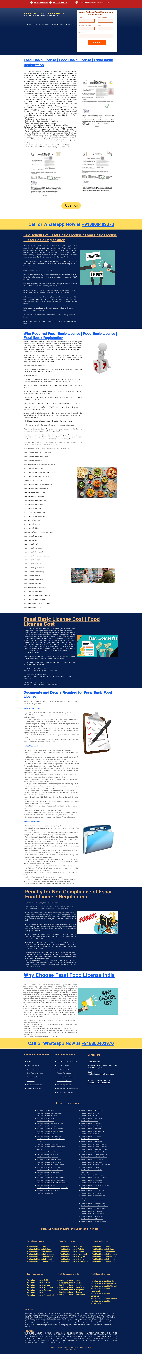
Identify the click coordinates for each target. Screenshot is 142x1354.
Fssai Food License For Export (89, 1188)
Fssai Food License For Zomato (90, 1139)
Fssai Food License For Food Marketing (92, 1131)
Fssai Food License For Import (89, 1121)
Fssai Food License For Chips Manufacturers (94, 1152)
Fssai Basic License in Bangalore (72, 1256)
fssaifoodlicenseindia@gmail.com (94, 2)
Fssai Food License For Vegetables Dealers (93, 1221)
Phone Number (102, 17)
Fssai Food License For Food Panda (47, 1175)
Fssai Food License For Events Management (94, 1177)
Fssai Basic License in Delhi (70, 1246)
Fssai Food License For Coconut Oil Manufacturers (95, 1164)
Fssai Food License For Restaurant (91, 1123)
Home (29, 1061)
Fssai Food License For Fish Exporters (92, 1175)
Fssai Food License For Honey (45, 1121)
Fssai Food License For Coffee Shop (47, 1154)
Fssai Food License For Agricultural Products (50, 1170)
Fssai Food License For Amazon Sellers (48, 1172)
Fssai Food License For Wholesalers (91, 1118)
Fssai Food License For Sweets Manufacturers (94, 1154)
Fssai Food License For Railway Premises (49, 1159)
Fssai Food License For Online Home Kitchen (94, 1157)
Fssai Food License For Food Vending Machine (50, 1164)
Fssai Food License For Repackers (91, 1136)
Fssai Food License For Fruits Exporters (92, 1201)
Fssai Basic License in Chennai (71, 1259)
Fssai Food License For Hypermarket (47, 1157)
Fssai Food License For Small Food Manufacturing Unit (52, 1182)
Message (81, 32)
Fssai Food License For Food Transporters (49, 1136)
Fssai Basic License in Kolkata (71, 1249)
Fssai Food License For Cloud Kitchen (92, 1180)
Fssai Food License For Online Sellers (92, 1219)
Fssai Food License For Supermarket (47, 1190)
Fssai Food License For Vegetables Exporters (94, 1146)
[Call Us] (71, 205)
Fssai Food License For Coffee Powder (92, 1159)
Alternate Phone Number (85, 25)
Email (99, 25)
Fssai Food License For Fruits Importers (48, 1144)
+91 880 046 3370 (102, 1080)
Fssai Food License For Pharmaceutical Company (95, 1185)
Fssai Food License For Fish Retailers (91, 1141)
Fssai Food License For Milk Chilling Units (49, 1162)
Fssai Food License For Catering (46, 1133)
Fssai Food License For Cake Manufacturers (93, 1203)
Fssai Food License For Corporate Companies (50, 1131)
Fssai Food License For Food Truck (47, 1115)
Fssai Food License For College (90, 1113)
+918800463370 (98, 224)
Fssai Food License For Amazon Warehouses (50, 1128)
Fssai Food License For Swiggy (90, 1167)
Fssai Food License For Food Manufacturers (49, 1152)
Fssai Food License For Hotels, (46, 1110)
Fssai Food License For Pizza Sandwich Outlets (94, 1206)
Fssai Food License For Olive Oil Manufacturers (94, 1149)
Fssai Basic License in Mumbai (71, 1251)
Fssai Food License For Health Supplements (49, 1113)
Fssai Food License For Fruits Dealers (92, 1110)
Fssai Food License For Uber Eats (46, 1193)
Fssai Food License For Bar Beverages (92, 1126)
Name (80, 17)
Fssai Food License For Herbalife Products (49, 1167)
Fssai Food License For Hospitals (46, 1126)
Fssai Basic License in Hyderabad (73, 1254)
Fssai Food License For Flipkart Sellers (92, 1216)
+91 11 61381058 (103, 1083)
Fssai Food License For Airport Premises (92, 1190)
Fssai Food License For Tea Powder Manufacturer (51, 1177)
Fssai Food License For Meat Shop (91, 1193)
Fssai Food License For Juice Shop (91, 1128)
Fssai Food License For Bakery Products (92, 1213)
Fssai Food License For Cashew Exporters (93, 1208)
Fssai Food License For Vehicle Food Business (50, 1123)
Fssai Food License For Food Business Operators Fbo (52, 1188)
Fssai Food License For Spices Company (93, 1211)
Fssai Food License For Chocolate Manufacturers (51, 1180)
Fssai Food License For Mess (45, 1118)
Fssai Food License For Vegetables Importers (94, 1144)
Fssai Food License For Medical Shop (92, 1182)
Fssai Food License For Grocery (90, 1133)
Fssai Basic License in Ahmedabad (73, 1261)
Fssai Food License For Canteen (46, 1185)
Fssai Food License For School (90, 1115)
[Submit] (97, 42)
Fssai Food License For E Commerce (91, 1162)
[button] (41, 24)
